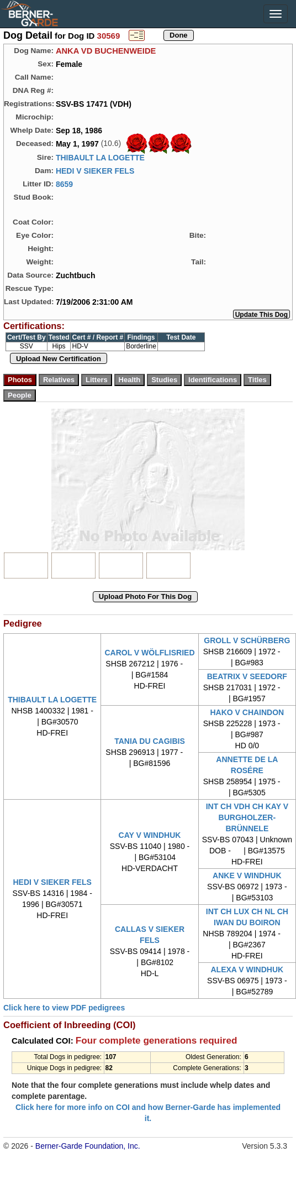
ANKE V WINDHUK (247, 875)
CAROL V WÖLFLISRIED (149, 652)
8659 (64, 184)
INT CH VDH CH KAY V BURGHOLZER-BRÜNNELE (247, 817)
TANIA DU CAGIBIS (149, 741)
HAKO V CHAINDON (247, 712)
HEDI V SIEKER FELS (95, 170)
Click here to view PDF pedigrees (64, 1007)
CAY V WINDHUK (150, 835)
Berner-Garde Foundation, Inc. (87, 1146)
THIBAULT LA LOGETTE (100, 157)
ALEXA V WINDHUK (246, 969)
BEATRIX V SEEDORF (247, 676)
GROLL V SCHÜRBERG (247, 640)
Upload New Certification (58, 359)
